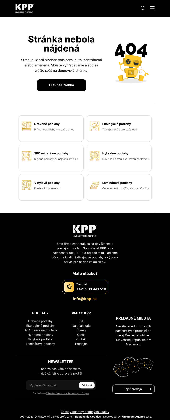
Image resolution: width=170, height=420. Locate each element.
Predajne (81, 344)
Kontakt (81, 339)
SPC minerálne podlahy (40, 330)
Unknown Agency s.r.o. (137, 416)
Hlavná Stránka (61, 85)
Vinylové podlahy (40, 339)
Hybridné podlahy (40, 335)
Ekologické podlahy (40, 326)
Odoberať (87, 385)
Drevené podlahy (40, 321)
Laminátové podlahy (40, 344)
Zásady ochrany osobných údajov (85, 412)
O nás (81, 335)
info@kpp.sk (85, 299)
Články (81, 330)
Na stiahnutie (81, 326)
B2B (81, 321)
